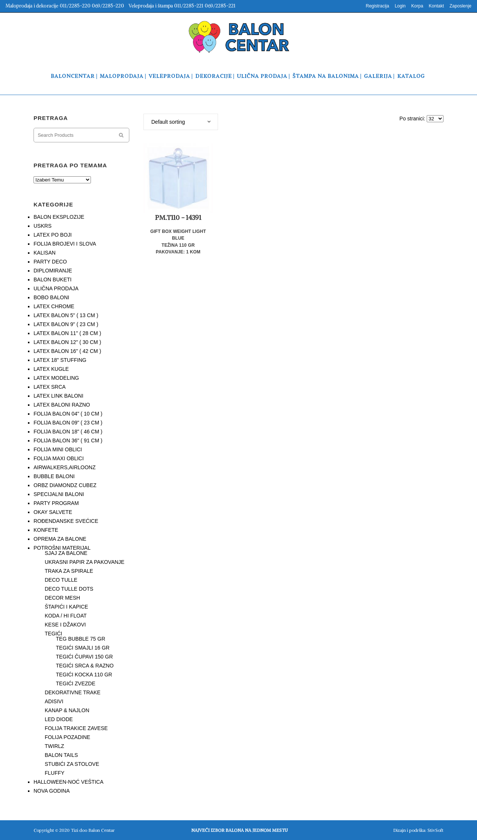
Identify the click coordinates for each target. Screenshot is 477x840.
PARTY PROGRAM (56, 503)
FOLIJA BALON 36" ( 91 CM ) (68, 440)
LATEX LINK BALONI (58, 396)
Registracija (377, 6)
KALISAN (45, 253)
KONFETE (46, 530)
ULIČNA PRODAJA (56, 288)
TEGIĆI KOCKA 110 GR (84, 675)
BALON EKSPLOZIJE (59, 217)
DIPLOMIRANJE (53, 271)
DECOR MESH (62, 598)
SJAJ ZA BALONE (66, 553)
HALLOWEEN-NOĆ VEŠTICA (68, 782)
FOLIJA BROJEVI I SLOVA (65, 244)
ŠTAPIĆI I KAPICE (66, 607)
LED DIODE (59, 719)
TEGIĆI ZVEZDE (75, 683)
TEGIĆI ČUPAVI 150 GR (84, 657)
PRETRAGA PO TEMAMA (70, 165)
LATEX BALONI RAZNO (62, 405)
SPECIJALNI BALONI (59, 494)
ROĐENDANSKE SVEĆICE (66, 521)
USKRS (42, 226)
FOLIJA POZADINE (67, 737)
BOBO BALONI (51, 297)
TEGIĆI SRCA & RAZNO (85, 666)
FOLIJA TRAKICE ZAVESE (76, 728)
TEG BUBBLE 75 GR (80, 639)
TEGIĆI (53, 634)
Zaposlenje (460, 6)
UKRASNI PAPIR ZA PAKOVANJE (84, 562)
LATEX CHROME (54, 306)
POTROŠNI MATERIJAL (62, 548)
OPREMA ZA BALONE (60, 539)
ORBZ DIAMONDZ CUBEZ (65, 485)
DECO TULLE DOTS (69, 589)
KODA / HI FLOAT (66, 616)
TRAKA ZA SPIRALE (69, 571)
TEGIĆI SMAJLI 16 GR (83, 648)
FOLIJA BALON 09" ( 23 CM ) (68, 423)
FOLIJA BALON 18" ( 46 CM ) (68, 432)
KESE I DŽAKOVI (65, 625)
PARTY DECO (50, 262)
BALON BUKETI (53, 279)
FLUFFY (54, 773)
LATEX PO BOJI (53, 235)
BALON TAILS (61, 755)
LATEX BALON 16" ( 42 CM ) (67, 351)
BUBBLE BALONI (54, 476)
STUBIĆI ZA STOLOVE (72, 764)
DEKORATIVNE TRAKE (73, 692)
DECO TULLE (61, 580)
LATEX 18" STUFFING (60, 360)
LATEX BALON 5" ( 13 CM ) (66, 315)
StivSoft (435, 830)
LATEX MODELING (56, 378)
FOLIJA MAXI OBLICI (59, 458)
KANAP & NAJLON (67, 710)
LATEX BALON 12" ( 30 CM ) (67, 342)
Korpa (417, 6)
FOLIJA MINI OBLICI (58, 449)
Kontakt (436, 6)
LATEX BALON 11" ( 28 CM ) (67, 333)
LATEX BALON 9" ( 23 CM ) (66, 324)
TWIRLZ (54, 746)
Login (400, 6)
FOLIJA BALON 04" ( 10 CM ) (68, 414)
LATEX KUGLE (51, 369)
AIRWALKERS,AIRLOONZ (64, 467)
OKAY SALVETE (53, 512)
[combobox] (180, 122)
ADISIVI (54, 701)
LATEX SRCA (50, 387)
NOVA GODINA (52, 791)
